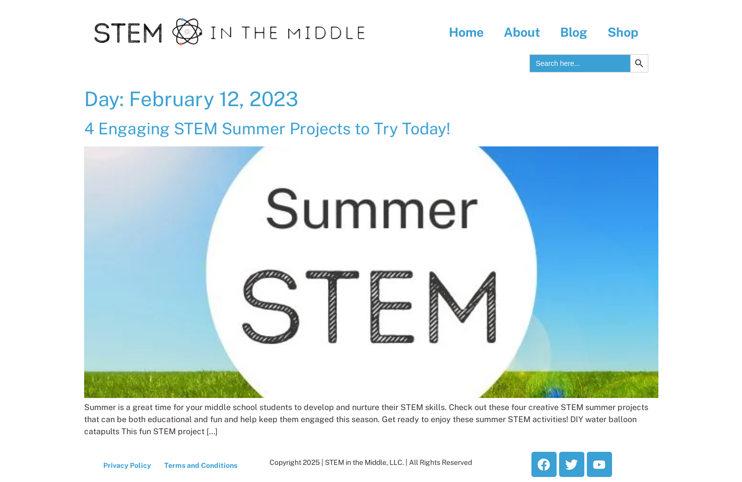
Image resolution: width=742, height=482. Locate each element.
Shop (623, 32)
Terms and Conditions (200, 465)
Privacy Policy (127, 465)
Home (466, 32)
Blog (573, 32)
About (522, 32)
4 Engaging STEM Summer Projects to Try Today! (267, 128)
